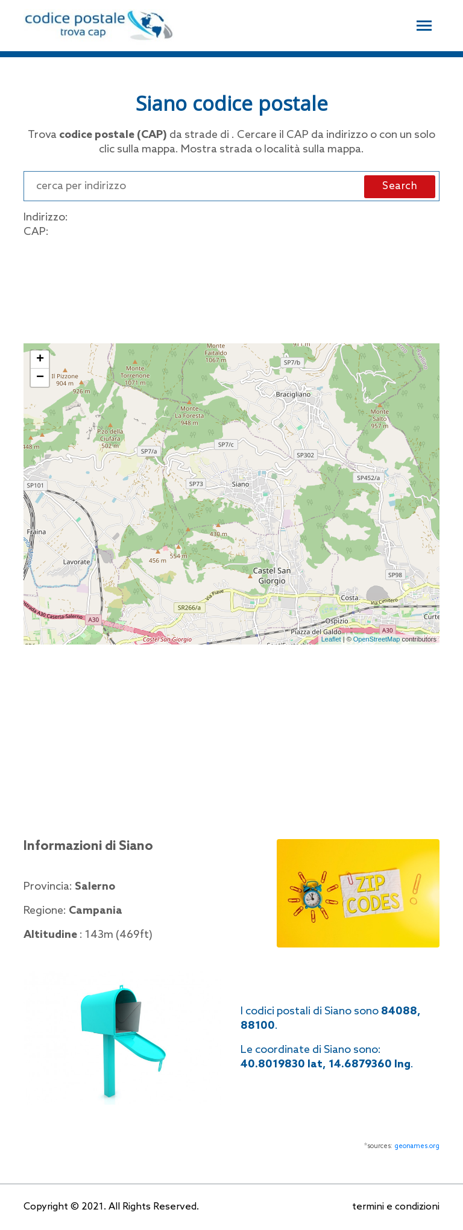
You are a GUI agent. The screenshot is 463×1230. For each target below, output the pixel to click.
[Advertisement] (231, 288)
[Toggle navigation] (424, 24)
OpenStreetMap (376, 639)
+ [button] (40, 360)
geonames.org (416, 1146)
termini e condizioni (395, 1207)
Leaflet (331, 639)
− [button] (40, 378)
